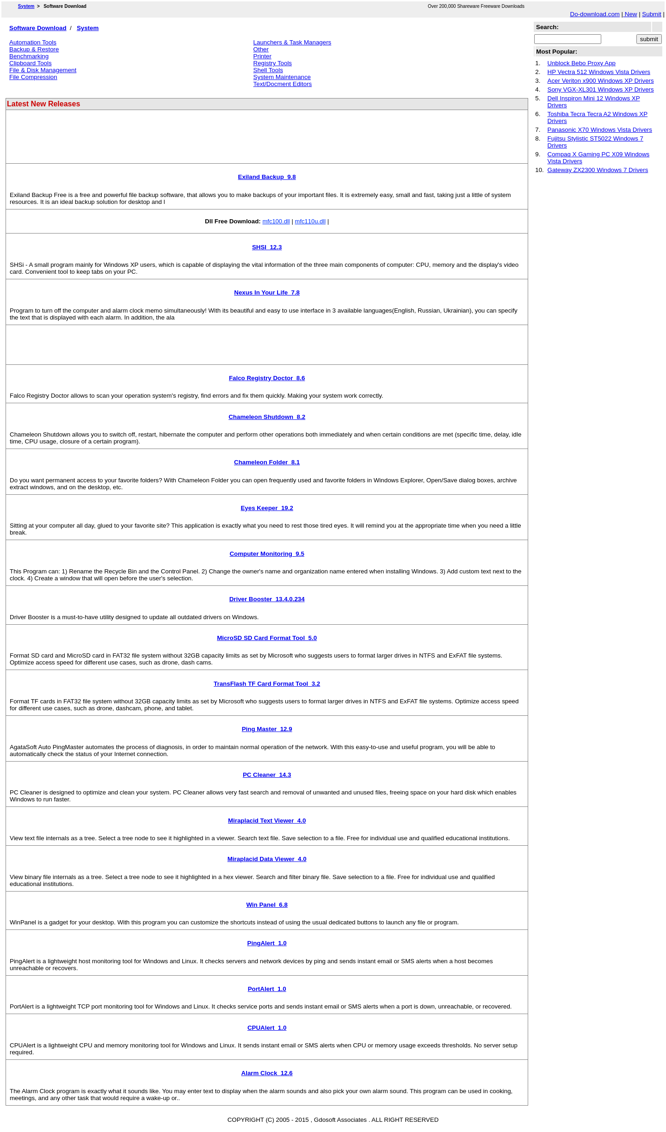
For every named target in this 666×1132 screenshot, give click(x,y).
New (630, 14)
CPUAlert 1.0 (266, 1027)
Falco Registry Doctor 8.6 (267, 378)
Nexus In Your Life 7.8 (267, 292)
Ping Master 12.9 (267, 729)
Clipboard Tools (30, 63)
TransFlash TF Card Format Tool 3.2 (267, 683)
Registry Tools (272, 63)
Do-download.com (595, 14)
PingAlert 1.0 (267, 943)
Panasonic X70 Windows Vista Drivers (600, 129)
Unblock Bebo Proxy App (582, 63)
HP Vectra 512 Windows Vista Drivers (599, 71)
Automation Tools (32, 42)
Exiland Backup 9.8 (267, 176)
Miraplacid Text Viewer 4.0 (267, 820)
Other (261, 49)
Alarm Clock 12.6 (267, 1073)
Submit (651, 14)
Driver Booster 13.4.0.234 (267, 599)
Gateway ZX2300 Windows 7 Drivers (598, 169)
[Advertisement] (176, 140)
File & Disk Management (42, 70)
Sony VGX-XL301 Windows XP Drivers (601, 89)
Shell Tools (268, 70)
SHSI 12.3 (267, 247)
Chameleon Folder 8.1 (267, 462)
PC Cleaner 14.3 (267, 774)
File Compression (33, 77)
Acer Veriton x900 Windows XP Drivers (601, 80)
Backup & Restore (34, 49)
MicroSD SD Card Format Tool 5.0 (267, 637)
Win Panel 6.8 (267, 904)
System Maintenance (282, 77)
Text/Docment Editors (282, 83)
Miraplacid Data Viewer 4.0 (267, 858)
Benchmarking (29, 56)
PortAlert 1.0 (267, 988)
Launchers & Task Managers (292, 42)
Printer (262, 56)
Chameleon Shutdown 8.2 (266, 416)
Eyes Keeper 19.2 (266, 507)
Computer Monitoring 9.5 (266, 553)
